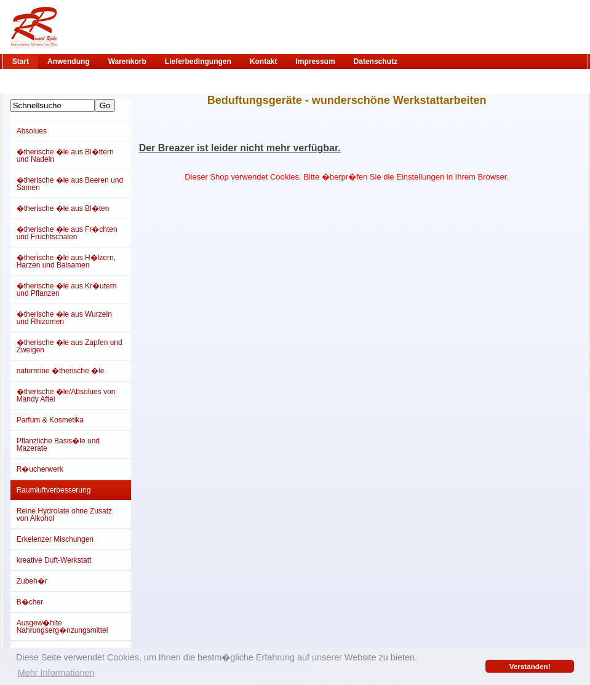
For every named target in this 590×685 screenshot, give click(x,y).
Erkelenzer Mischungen (55, 539)
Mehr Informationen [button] (56, 673)
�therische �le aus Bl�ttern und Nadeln (65, 156)
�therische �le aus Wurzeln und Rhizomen (64, 318)
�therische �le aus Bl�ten (63, 208)
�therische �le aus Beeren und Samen (70, 184)
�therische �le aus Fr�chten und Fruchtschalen (67, 233)
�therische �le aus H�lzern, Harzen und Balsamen (66, 261)
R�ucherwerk (40, 469)
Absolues (32, 131)
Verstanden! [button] (530, 666)
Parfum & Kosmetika (50, 420)
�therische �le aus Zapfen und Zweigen (69, 346)
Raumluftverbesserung (54, 490)
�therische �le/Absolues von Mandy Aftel (66, 395)
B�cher (30, 602)
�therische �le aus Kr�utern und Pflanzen (67, 290)
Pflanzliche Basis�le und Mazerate (58, 445)
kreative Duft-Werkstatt (54, 560)
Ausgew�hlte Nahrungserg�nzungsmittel (62, 627)
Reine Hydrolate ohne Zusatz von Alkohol (64, 515)
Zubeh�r (32, 581)
